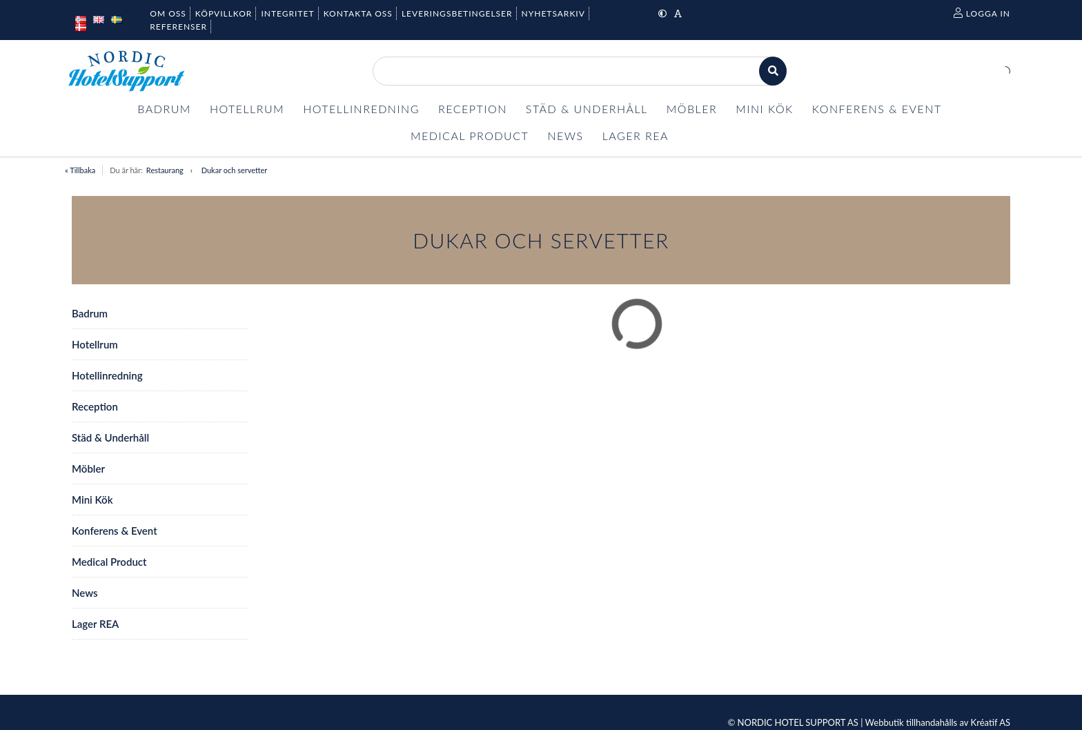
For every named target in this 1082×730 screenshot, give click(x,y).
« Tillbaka (80, 170)
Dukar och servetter (234, 170)
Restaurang (165, 170)
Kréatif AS (990, 722)
